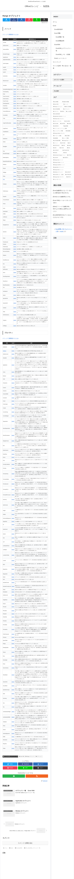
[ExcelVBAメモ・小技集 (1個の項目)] (58, 175)
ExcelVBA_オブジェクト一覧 (63, 49)
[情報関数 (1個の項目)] (68, 131)
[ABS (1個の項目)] (69, 148)
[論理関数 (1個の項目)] (67, 126)
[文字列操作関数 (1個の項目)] (57, 141)
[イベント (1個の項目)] (56, 143)
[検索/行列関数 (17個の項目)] (67, 102)
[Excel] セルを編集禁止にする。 (62, 196)
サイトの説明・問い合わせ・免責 (62, 67)
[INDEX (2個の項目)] (62, 111)
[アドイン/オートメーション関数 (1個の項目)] (62, 128)
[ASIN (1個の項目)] (56, 148)
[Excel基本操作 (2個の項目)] (62, 114)
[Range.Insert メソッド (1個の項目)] (62, 160)
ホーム (55, 22)
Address (4, 350)
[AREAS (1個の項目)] (69, 124)
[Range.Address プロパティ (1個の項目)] (62, 133)
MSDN (15, 42)
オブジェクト (39, 756)
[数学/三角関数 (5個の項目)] (68, 107)
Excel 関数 (57, 33)
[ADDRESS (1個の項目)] (58, 126)
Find (4, 179)
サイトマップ (57, 62)
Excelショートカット (60, 58)
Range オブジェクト (30, 756)
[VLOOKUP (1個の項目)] (57, 150)
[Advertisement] (15, 864)
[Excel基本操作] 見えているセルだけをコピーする (62, 216)
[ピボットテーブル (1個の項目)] (58, 121)
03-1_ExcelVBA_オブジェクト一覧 (10, 756)
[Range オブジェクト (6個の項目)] (58, 107)
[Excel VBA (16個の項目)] (58, 104)
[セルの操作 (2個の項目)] (68, 111)
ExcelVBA (57, 44)
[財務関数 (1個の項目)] (57, 138)
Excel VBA (21, 756)
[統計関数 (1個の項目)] (68, 136)
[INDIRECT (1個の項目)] (67, 158)
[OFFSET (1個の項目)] (69, 155)
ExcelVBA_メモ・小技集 (63, 54)
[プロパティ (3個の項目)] (56, 111)
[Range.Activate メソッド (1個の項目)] (62, 162)
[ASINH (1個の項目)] (69, 145)
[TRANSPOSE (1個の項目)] (67, 150)
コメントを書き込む (25, 843)
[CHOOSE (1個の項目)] (63, 124)
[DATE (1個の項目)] (63, 145)
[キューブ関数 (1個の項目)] (67, 138)
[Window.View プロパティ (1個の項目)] (62, 119)
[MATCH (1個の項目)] (69, 177)
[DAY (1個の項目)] (69, 143)
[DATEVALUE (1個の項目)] (57, 145)
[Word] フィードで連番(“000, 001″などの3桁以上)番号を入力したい (62, 209)
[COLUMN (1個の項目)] (56, 124)
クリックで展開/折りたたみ (10, 34)
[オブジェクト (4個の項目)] (67, 109)
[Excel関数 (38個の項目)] (57, 102)
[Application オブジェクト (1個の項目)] (62, 167)
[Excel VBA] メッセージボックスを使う (62, 201)
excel (61, 231)
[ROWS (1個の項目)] (58, 153)
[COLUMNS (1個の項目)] (68, 121)
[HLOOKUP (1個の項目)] (68, 172)
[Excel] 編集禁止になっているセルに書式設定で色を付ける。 (62, 192)
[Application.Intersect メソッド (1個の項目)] (62, 116)
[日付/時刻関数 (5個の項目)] (58, 109)
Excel (54, 25)
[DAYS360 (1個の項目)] (63, 143)
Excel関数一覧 (60, 37)
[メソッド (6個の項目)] (67, 104)
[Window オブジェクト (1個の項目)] (59, 172)
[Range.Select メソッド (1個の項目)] (62, 170)
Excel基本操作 (58, 29)
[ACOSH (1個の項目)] (62, 148)
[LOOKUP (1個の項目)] (57, 158)
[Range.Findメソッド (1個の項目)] (67, 141)
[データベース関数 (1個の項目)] (58, 136)
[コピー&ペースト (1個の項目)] (62, 179)
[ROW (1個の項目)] (67, 153)
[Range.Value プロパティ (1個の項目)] (59, 177)
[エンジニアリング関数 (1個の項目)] (59, 131)
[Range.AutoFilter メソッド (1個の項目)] (62, 165)
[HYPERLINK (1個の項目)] (68, 175)
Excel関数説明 (60, 41)
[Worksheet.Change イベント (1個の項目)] (59, 155)
